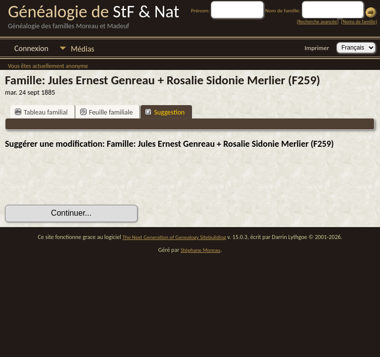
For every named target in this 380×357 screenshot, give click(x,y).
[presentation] (80, 177)
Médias (83, 49)
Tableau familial (41, 112)
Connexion (31, 48)
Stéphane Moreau (200, 250)
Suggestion (165, 112)
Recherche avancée (317, 21)
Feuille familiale (106, 112)
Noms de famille (359, 21)
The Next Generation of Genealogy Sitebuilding (174, 237)
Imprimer (317, 48)
